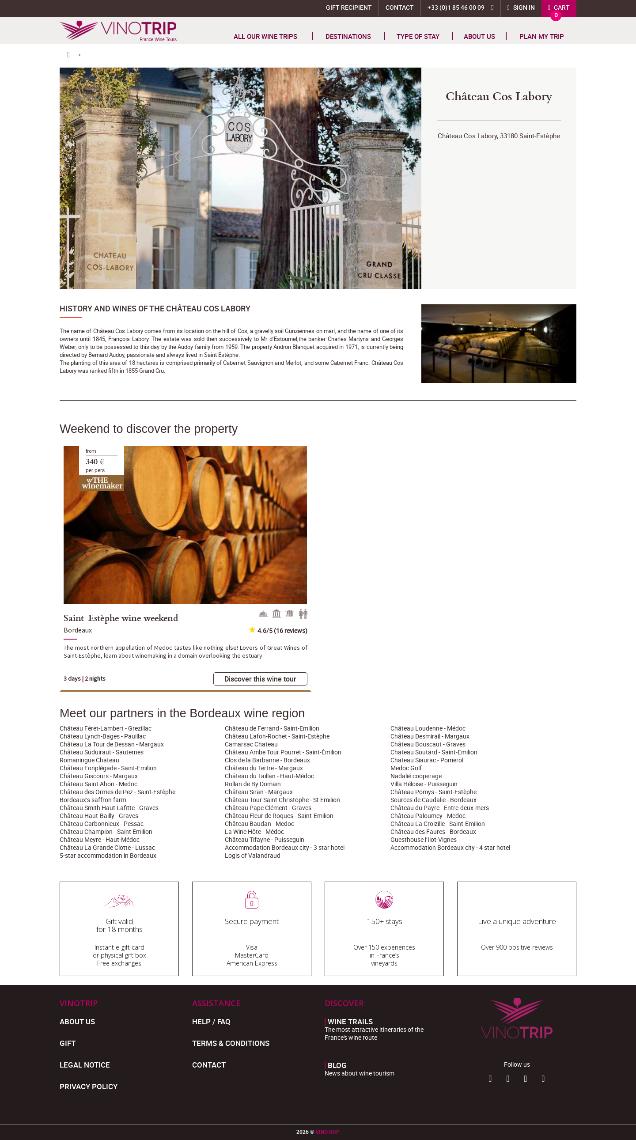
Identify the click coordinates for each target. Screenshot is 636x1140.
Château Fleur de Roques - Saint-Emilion (279, 815)
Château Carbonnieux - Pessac (102, 823)
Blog (337, 1065)
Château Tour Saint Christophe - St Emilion (282, 799)
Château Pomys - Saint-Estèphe (433, 792)
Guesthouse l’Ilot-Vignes (423, 839)
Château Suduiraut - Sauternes (102, 752)
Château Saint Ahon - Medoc (98, 784)
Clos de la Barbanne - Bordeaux (267, 760)
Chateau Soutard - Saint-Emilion (433, 752)
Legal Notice (85, 1065)
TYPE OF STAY (418, 36)
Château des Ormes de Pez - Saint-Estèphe (117, 792)
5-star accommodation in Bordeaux (108, 855)
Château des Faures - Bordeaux (433, 831)
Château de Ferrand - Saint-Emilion (272, 728)
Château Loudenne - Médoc (428, 728)
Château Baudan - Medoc (259, 823)
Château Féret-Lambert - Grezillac (105, 728)
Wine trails (350, 1022)
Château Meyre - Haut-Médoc (100, 839)
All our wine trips (265, 36)
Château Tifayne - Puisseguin (264, 839)
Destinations (348, 36)
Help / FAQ (211, 1021)
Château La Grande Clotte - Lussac (107, 847)
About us (479, 36)
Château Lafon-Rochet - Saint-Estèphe (277, 736)
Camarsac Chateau (251, 744)
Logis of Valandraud (252, 855)
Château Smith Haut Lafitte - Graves (109, 807)
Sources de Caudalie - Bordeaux (433, 799)
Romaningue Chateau (89, 760)
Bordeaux (78, 629)
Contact (400, 7)
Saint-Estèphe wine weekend (121, 617)
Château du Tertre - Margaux (264, 768)
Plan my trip (541, 36)
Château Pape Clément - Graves (268, 807)
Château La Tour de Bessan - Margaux (112, 744)
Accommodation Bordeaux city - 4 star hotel (450, 847)
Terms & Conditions (230, 1043)
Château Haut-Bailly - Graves (99, 815)
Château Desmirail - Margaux (429, 736)
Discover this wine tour (260, 679)
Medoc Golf (406, 768)
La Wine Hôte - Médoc (254, 831)
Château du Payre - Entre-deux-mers (439, 807)
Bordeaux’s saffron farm (93, 799)
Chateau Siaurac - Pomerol (426, 760)
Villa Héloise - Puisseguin (424, 784)
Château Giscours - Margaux (99, 776)
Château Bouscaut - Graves (428, 744)
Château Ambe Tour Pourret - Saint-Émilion (283, 752)
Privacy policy (88, 1086)
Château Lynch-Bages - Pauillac (103, 736)
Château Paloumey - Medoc (428, 815)
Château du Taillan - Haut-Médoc (269, 776)
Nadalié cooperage (416, 776)
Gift (68, 1043)
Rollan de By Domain (253, 784)
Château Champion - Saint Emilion (106, 831)
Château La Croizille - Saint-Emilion (437, 823)
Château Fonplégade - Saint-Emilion (108, 768)
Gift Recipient (349, 7)
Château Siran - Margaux (259, 792)
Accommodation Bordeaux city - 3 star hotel (284, 847)
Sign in (523, 7)
